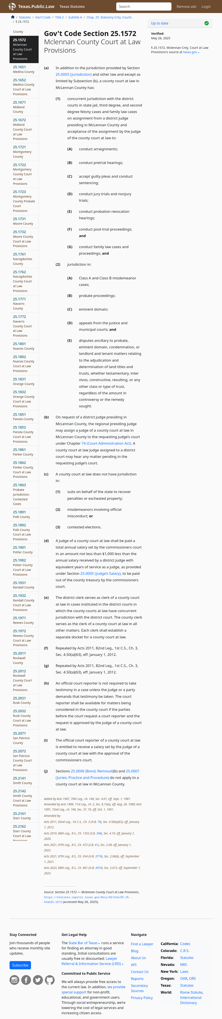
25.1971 (23, 620)
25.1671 (19, 107)
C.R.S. (184, 950)
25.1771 (19, 304)
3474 (98, 868)
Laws (184, 971)
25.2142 (22, 798)
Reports (137, 978)
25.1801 (23, 346)
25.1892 (22, 532)
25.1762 (22, 281)
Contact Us (140, 971)
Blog (134, 951)
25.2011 (19, 658)
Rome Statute (191, 992)
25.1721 (22, 152)
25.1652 (23, 87)
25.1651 (23, 69)
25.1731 (23, 221)
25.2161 (22, 815)
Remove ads (186, 6)
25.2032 (22, 718)
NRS (183, 964)
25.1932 (23, 602)
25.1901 (23, 549)
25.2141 (22, 780)
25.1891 (21, 514)
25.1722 (22, 174)
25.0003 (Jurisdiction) (74, 74)
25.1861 (23, 451)
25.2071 (21, 738)
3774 (98, 856)
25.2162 (22, 833)
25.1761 (22, 259)
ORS (192, 978)
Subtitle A (75, 17)
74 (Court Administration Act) (106, 443)
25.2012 (22, 680)
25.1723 (24, 201)
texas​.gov (190, 52)
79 (99, 822)
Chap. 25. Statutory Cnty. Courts (109, 17)
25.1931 (23, 585)
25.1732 (23, 238)
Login (206, 6)
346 (98, 833)
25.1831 (23, 381)
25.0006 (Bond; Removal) (92, 770)
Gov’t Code (43, 17)
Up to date (159, 23)
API (133, 964)
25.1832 (23, 399)
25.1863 (21, 494)
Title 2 (59, 17)
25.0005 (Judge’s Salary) (100, 573)
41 (96, 845)
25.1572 (22, 49)
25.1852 (23, 434)
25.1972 (23, 638)
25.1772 (22, 325)
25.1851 (23, 416)
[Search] (143, 6)
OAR (183, 978)
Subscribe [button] (20, 965)
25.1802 (23, 363)
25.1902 (23, 567)
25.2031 (22, 700)
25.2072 (22, 760)
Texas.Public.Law (36, 6)
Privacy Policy (142, 997)
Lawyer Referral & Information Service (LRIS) (91, 961)
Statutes (25, 17)
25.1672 (22, 129)
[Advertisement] (179, 91)
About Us (138, 957)
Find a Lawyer (142, 944)
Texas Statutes (72, 6)
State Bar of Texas (83, 942)
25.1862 (23, 469)
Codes (185, 943)
